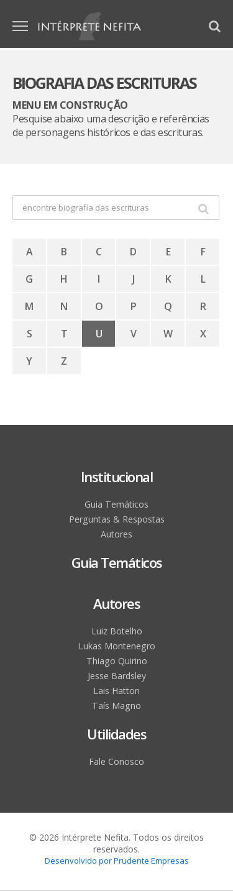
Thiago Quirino (116, 661)
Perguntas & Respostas (116, 519)
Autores (117, 534)
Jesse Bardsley (116, 676)
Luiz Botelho (116, 631)
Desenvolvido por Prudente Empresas (117, 860)
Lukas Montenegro (116, 646)
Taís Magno (116, 705)
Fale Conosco (116, 761)
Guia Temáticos (117, 504)
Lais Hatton (117, 691)
